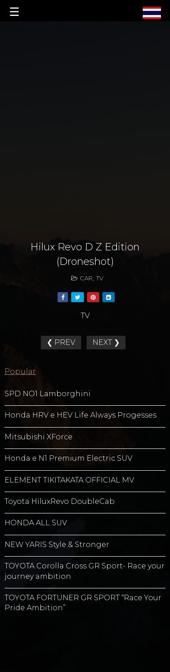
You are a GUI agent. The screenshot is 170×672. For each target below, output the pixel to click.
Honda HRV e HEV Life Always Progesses (80, 415)
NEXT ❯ (106, 342)
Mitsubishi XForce (39, 437)
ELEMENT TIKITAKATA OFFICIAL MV (69, 480)
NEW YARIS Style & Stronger (57, 544)
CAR (86, 278)
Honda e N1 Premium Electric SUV (68, 458)
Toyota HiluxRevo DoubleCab (60, 501)
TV (99, 278)
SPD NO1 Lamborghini (48, 393)
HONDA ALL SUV (36, 522)
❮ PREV (61, 342)
